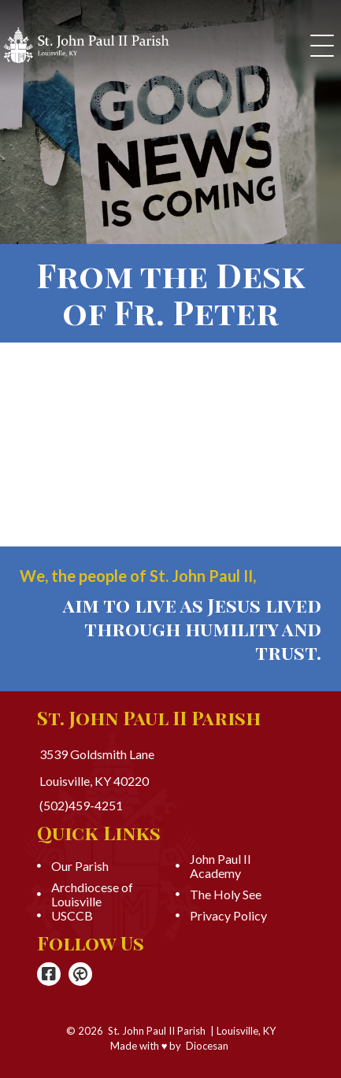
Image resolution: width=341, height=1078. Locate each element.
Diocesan (207, 1045)
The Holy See (225, 894)
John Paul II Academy (220, 866)
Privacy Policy (228, 916)
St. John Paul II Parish (157, 1030)
